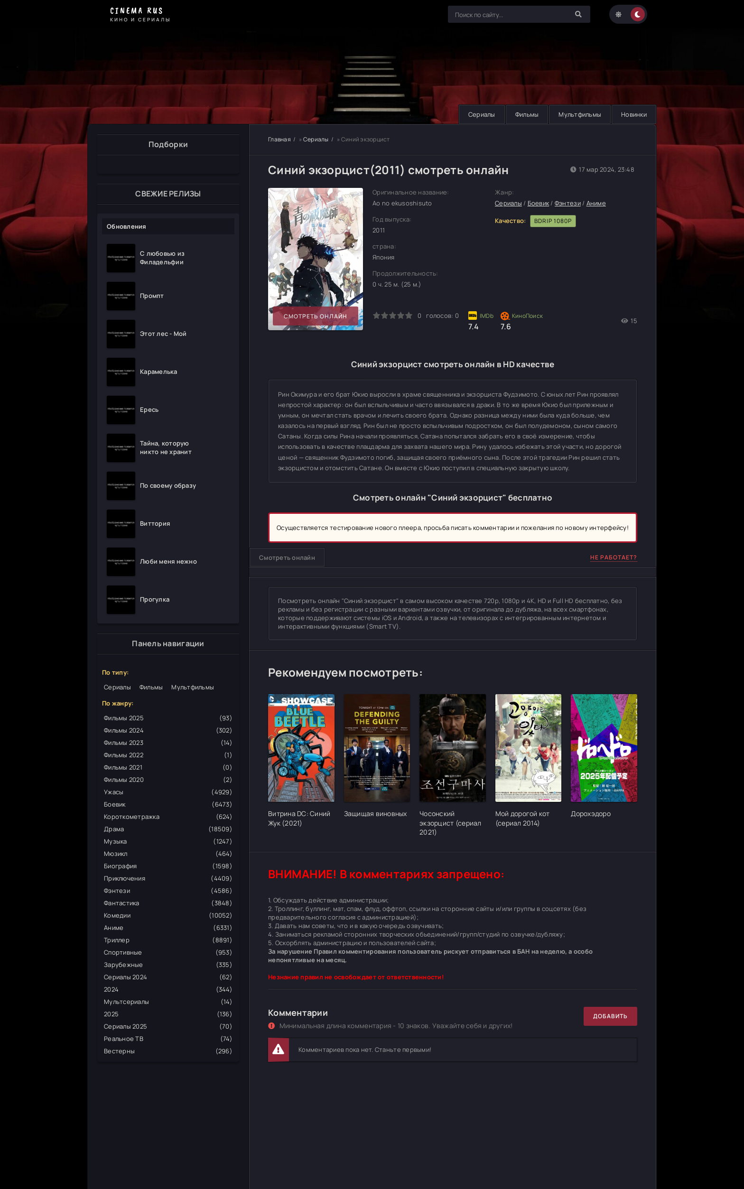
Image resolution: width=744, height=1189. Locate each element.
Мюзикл (168, 853)
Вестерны (168, 1051)
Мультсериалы (168, 1001)
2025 (168, 1014)
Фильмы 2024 (168, 730)
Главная (279, 139)
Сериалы (481, 114)
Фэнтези (168, 890)
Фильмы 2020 (168, 779)
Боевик (168, 804)
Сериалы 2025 (168, 1026)
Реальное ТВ (168, 1038)
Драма (168, 829)
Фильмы (527, 114)
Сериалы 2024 (168, 977)
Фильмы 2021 (168, 767)
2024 (168, 989)
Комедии (168, 915)
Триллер (168, 940)
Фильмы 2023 (168, 742)
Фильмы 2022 (168, 755)
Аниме (168, 927)
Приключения (168, 878)
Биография (168, 866)
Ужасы (168, 792)
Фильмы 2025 (168, 718)
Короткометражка (168, 816)
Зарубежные (168, 964)
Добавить (610, 1016)
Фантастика (168, 903)
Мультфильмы (579, 114)
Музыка (168, 841)
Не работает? (613, 557)
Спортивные (168, 952)
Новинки (634, 114)
